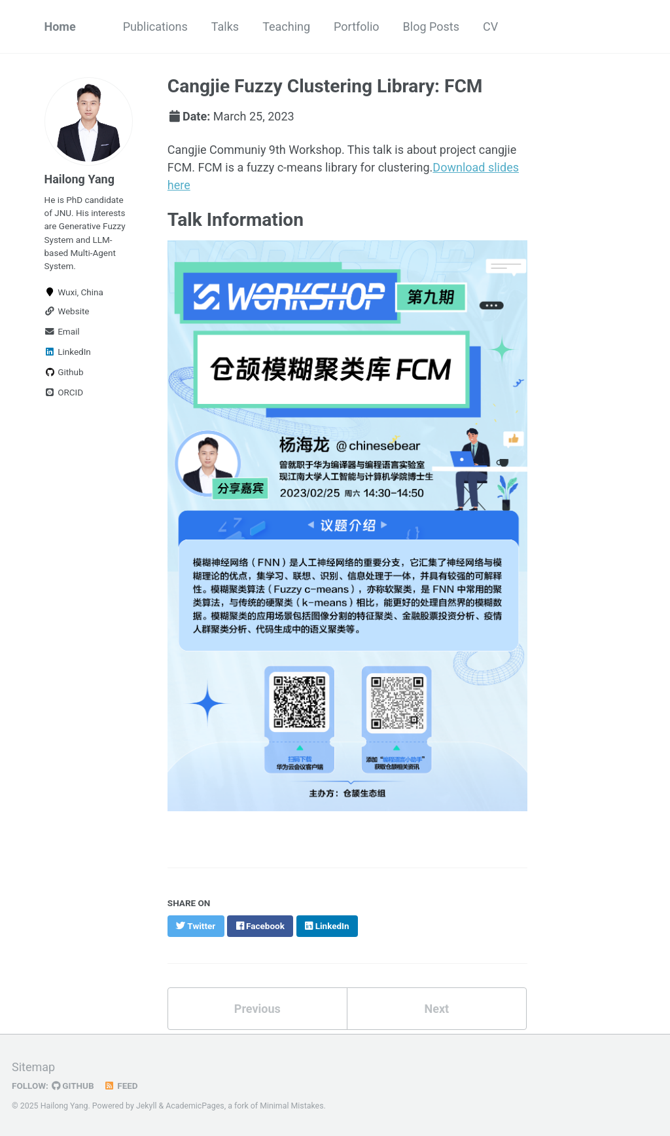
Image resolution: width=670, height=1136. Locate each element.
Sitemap (33, 1067)
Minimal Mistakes (291, 1105)
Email (62, 331)
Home (60, 26)
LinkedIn (67, 351)
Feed (121, 1085)
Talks (225, 26)
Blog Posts (431, 26)
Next (436, 1009)
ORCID (64, 392)
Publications (155, 26)
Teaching (286, 26)
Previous (257, 1009)
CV (490, 26)
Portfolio (356, 26)
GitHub (73, 1085)
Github (64, 372)
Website (67, 311)
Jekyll (146, 1105)
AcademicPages (195, 1105)
